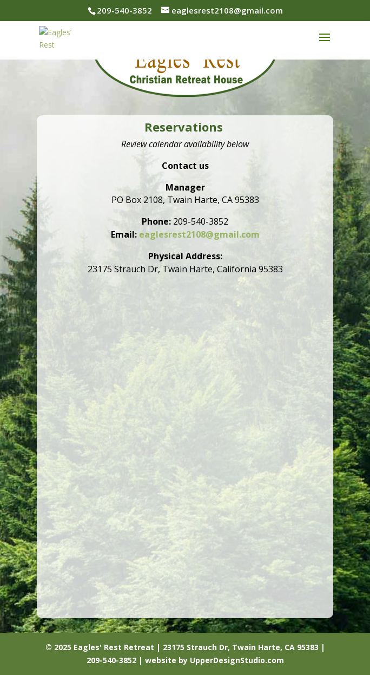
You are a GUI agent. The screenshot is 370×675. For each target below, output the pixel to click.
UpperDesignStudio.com (237, 660)
